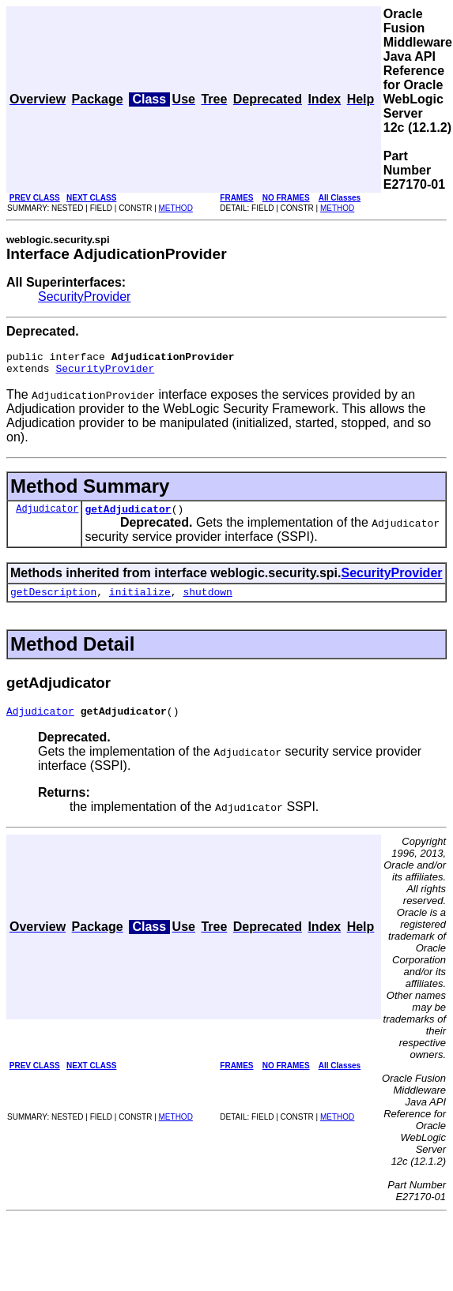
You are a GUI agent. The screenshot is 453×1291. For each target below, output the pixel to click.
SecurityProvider (84, 296)
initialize (140, 601)
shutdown (207, 601)
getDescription (53, 601)
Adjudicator (47, 515)
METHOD (176, 208)
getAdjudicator (128, 516)
